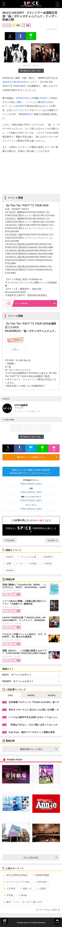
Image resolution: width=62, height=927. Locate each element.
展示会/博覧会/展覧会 (16, 875)
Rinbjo (22, 895)
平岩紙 (8, 895)
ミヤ (49, 98)
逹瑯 (7, 563)
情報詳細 (35, 303)
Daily (10, 695)
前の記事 (9, 540)
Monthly (52, 695)
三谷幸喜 (9, 888)
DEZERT (18, 82)
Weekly (31, 695)
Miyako (9, 570)
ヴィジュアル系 (27, 557)
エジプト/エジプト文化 (16, 882)
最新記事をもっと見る (38, 749)
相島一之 (26, 888)
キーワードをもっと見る (48, 910)
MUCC (8, 82)
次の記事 (52, 540)
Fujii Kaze (40, 882)
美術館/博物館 (41, 875)
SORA (32, 563)
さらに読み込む (40, 857)
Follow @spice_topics (31, 483)
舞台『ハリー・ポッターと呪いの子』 (24, 902)
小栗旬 (41, 888)
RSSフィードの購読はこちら (37, 457)
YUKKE (46, 563)
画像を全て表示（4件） (31, 71)
